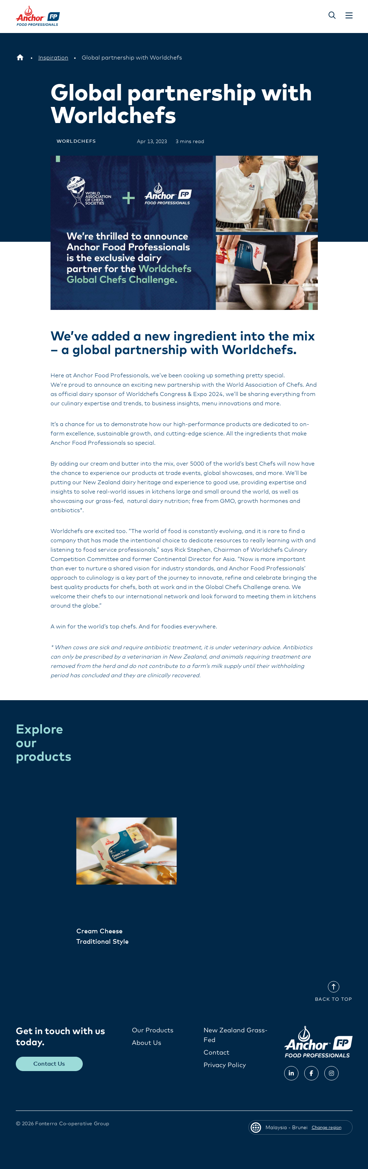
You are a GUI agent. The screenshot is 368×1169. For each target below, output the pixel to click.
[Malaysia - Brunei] (20, 57)
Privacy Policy (225, 1065)
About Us (146, 1043)
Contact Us (49, 1064)
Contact (216, 1053)
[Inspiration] (53, 57)
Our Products (152, 1030)
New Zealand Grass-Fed (236, 1035)
